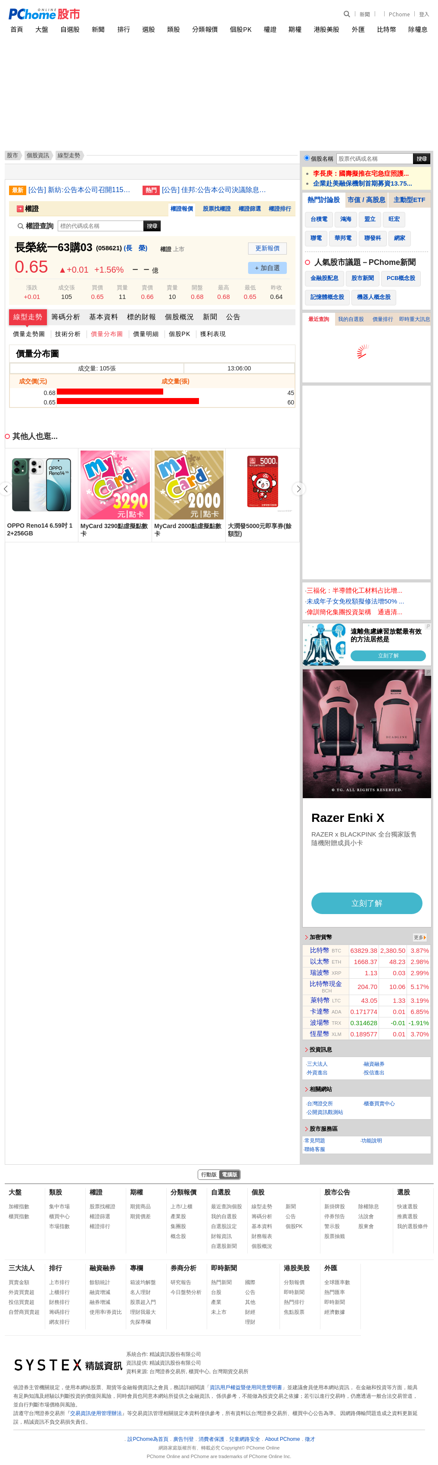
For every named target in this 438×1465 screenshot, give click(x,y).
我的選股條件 (412, 1226)
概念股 (178, 1236)
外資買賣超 (21, 1292)
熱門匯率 (334, 1292)
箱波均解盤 (143, 1282)
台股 (216, 1292)
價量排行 (383, 319)
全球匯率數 (337, 1282)
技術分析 (68, 333)
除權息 (418, 29)
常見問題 (314, 1141)
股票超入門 (143, 1302)
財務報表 (262, 1236)
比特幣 (386, 29)
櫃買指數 (19, 1216)
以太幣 (319, 961)
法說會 (366, 1216)
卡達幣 (319, 1011)
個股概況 (179, 316)
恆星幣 (319, 1033)
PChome (399, 14)
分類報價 (205, 29)
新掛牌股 (334, 1207)
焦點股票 (294, 1312)
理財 (250, 1322)
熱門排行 (294, 1302)
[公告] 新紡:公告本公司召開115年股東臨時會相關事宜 (82, 189)
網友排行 (59, 1322)
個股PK (241, 29)
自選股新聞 (224, 1246)
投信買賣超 (21, 1302)
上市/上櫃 (182, 1207)
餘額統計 (100, 1282)
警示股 (332, 1226)
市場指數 (59, 1226)
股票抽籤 (334, 1236)
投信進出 (374, 1073)
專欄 (136, 1268)
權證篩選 (250, 208)
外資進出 (317, 1073)
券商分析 (183, 1268)
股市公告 (337, 1192)
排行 (123, 29)
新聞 (365, 14)
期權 (295, 29)
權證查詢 (35, 226)
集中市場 (59, 1207)
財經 (250, 1312)
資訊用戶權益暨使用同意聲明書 (246, 1387)
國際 (250, 1282)
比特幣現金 (326, 983)
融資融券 (374, 1064)
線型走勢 (28, 316)
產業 (216, 1302)
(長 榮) (135, 248)
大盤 (41, 29)
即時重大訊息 (414, 319)
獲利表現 (213, 333)
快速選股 (407, 1207)
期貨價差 (140, 1216)
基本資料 (103, 316)
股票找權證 (217, 208)
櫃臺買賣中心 (379, 1104)
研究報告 (181, 1282)
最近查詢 (318, 319)
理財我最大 (143, 1312)
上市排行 (59, 1282)
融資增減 (100, 1292)
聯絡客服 (314, 1149)
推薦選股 (407, 1216)
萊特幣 (320, 1000)
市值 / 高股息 (366, 199)
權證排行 (280, 208)
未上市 (219, 1312)
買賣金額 (19, 1282)
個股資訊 (38, 155)
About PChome (282, 1439)
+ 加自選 (267, 267)
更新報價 (267, 248)
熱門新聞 (221, 1282)
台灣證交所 (320, 1104)
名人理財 (140, 1292)
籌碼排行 (59, 1312)
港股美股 (326, 29)
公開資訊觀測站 (325, 1112)
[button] (298, 488)
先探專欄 (140, 1322)
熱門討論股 (324, 199)
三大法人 (317, 1064)
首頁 (16, 29)
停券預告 (334, 1216)
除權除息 (368, 1207)
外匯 (358, 29)
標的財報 (141, 316)
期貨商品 (140, 1207)
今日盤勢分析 (186, 1292)
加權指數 (19, 1207)
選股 (148, 29)
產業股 (178, 1216)
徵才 (310, 1439)
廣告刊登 (183, 1439)
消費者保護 (211, 1439)
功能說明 (371, 1141)
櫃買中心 (59, 1216)
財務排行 (59, 1302)
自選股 (70, 29)
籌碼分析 (66, 316)
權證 (270, 29)
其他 (250, 1302)
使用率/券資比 (106, 1312)
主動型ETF (409, 199)
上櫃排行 (59, 1292)
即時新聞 (224, 1268)
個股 (258, 1192)
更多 (418, 937)
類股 (173, 29)
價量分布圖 (107, 333)
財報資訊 (221, 1236)
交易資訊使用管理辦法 (96, 1413)
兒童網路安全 (244, 1439)
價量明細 (146, 333)
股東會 (366, 1226)
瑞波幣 (319, 972)
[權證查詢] (101, 226)
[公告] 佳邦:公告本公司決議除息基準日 (216, 189)
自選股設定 (224, 1226)
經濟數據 (334, 1312)
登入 (424, 14)
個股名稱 (322, 159)
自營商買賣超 (24, 1312)
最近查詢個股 (226, 1207)
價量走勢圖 (29, 333)
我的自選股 (351, 319)
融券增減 (100, 1302)
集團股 (178, 1226)
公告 (233, 316)
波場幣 (319, 1022)
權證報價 (182, 208)
